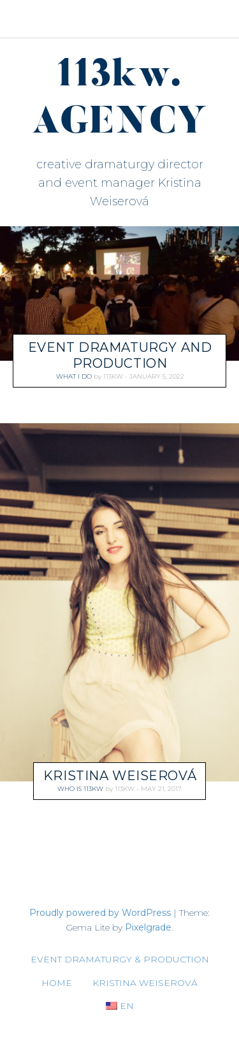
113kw (113, 376)
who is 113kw (80, 789)
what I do (74, 376)
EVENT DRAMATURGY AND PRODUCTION (120, 355)
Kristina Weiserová (119, 775)
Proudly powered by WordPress (100, 912)
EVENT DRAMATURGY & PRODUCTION (120, 959)
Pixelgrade (148, 927)
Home (56, 983)
